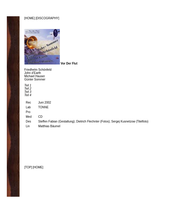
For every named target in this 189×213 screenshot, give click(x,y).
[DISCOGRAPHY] (47, 18)
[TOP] (28, 167)
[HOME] (30, 18)
